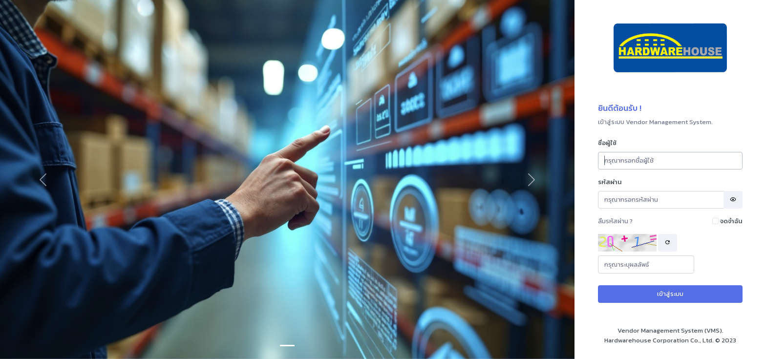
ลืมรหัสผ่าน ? (615, 221)
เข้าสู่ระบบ (670, 293)
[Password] (661, 200)
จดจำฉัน (731, 221)
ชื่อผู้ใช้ (607, 143)
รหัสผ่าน (610, 182)
